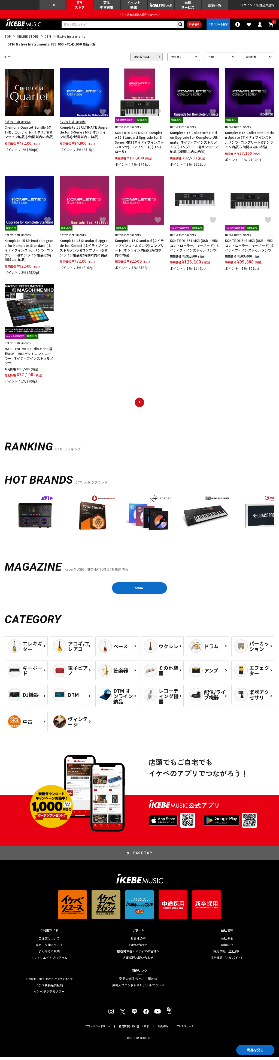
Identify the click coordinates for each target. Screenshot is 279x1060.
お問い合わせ (138, 948)
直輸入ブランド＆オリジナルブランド (138, 988)
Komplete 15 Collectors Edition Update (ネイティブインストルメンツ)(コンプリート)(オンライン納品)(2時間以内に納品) (249, 141)
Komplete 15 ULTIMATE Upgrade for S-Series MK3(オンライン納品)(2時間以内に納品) (84, 134)
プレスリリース (185, 1029)
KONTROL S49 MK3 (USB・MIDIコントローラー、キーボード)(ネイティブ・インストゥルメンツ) (249, 247)
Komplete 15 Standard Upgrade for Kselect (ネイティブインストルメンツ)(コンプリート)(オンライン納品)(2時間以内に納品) (84, 249)
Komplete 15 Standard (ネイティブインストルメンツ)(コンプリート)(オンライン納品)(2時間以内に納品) (139, 249)
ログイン (246, 5)
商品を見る (253, 1049)
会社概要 (227, 941)
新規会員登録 (265, 5)
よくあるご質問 (49, 954)
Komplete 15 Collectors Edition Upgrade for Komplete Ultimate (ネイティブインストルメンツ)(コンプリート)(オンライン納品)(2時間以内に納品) (194, 144)
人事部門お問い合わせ (138, 960)
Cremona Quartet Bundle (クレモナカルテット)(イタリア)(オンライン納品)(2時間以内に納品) (29, 134)
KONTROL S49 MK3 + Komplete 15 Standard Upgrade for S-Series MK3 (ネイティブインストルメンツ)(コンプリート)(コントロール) (139, 144)
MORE (139, 590)
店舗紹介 (227, 948)
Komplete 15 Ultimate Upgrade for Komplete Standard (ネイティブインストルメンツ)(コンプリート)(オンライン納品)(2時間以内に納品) (29, 252)
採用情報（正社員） (227, 954)
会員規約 (162, 1029)
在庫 (211, 59)
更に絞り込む (142, 59)
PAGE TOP (142, 856)
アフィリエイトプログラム (49, 960)
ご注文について (49, 941)
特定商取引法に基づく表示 (134, 1029)
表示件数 (250, 59)
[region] (139, 518)
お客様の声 (138, 941)
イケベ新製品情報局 (49, 988)
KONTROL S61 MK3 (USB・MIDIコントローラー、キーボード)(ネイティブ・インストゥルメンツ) (194, 247)
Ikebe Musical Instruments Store (49, 982)
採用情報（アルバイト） (227, 960)
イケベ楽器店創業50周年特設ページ (139, 15)
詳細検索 (192, 26)
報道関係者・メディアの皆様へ (138, 954)
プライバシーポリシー (97, 1029)
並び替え (176, 59)
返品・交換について (49, 948)
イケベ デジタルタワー (49, 995)
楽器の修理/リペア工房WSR (138, 982)
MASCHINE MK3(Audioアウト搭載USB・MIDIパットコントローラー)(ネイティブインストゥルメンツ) (29, 358)
